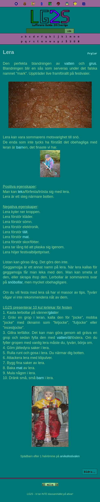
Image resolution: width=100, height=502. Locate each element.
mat (26, 237)
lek (20, 192)
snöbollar (15, 282)
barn (20, 147)
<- (43, 484)
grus (92, 63)
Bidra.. (89, 471)
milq (50, 484)
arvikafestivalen (70, 456)
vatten (69, 63)
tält (25, 232)
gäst (51, 313)
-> (56, 484)
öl (69, 338)
